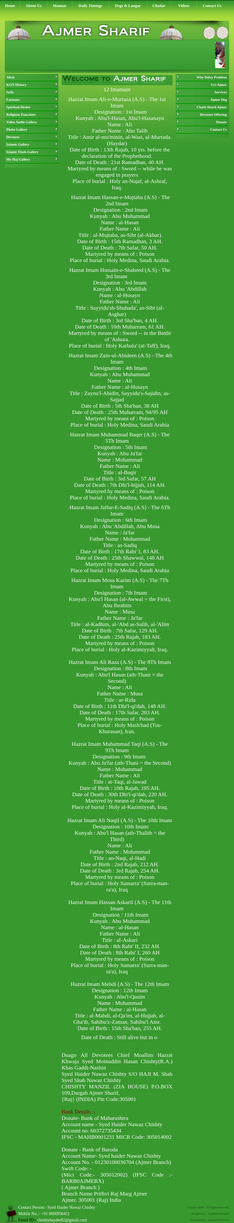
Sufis (31, 92)
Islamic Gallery (31, 144)
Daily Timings (90, 6)
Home (10, 6)
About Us (34, 6)
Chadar (159, 6)
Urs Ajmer (202, 85)
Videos (184, 6)
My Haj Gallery (31, 159)
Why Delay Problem (202, 77)
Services (202, 92)
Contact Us (212, 6)
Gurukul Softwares (218, 1213)
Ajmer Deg (202, 100)
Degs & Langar (128, 6)
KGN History (31, 85)
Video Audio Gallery (31, 122)
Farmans (31, 100)
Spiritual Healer (31, 107)
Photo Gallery (31, 129)
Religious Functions (31, 114)
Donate (202, 122)
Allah (31, 77)
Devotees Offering (202, 114)
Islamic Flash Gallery (31, 152)
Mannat (59, 6)
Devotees (31, 137)
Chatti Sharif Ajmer (202, 107)
